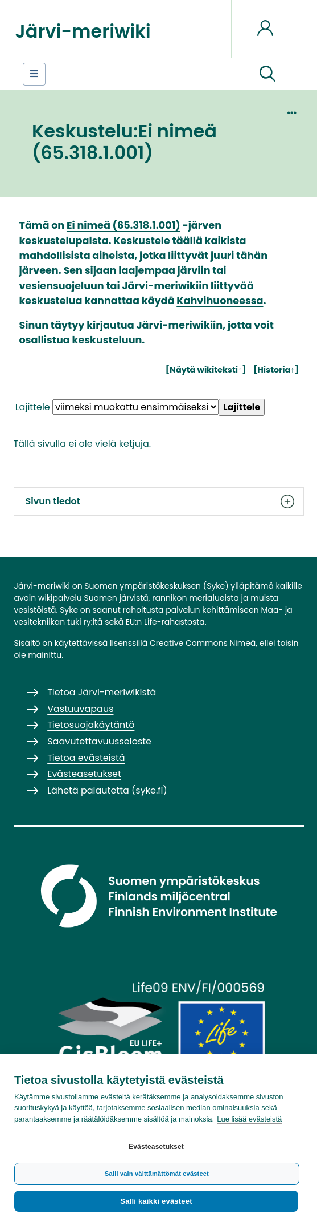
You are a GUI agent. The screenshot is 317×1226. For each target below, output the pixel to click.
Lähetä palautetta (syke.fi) (107, 790)
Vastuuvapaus (80, 708)
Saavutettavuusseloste (99, 741)
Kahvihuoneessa (219, 300)
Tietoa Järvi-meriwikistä (101, 692)
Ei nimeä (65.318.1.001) (123, 225)
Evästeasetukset (156, 1147)
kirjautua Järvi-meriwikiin (155, 325)
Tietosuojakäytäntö (90, 724)
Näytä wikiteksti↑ (206, 369)
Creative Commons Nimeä (203, 643)
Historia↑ (275, 369)
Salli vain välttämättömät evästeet (157, 1173)
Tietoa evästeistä (86, 757)
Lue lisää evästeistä (249, 1119)
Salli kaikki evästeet (156, 1201)
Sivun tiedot (159, 501)
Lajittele (32, 407)
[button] (267, 74)
